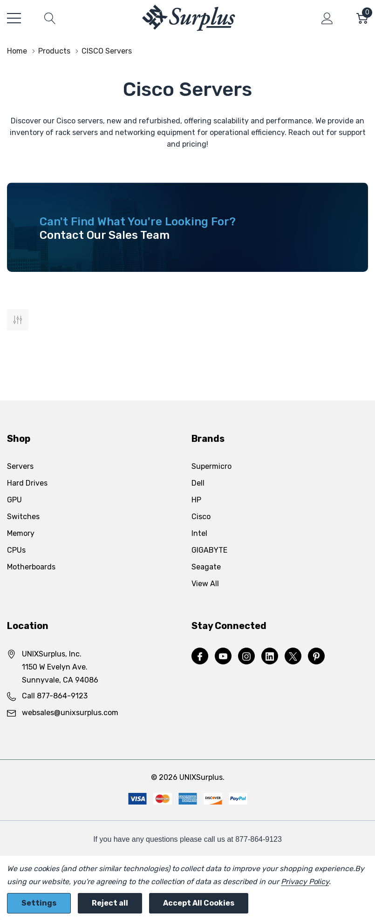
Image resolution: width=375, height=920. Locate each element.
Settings (38, 903)
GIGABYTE (209, 550)
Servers (20, 466)
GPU (14, 499)
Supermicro (211, 466)
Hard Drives (27, 483)
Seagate (206, 566)
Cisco (201, 516)
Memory (20, 533)
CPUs (16, 550)
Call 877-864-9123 (55, 695)
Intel (199, 533)
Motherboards (31, 566)
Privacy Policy (305, 881)
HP (196, 499)
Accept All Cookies (198, 903)
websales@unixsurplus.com (70, 712)
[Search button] (50, 18)
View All (205, 583)
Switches (23, 516)
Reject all (110, 903)
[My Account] (327, 18)
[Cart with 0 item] (362, 18)
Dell (198, 483)
